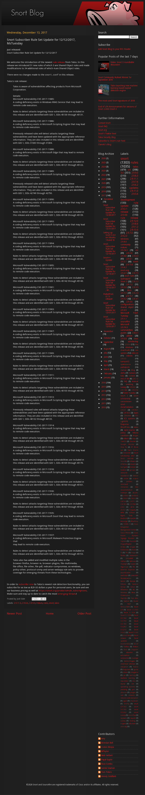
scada (135, 261)
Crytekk (123, 541)
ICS (136, 416)
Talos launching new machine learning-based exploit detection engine (124, 88)
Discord (133, 541)
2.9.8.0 (124, 241)
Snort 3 (124, 281)
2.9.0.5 (124, 273)
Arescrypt (124, 521)
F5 (121, 553)
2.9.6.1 (129, 259)
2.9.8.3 (134, 175)
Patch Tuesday (129, 393)
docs (129, 290)
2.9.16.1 (135, 410)
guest (136, 669)
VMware (133, 461)
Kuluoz (123, 584)
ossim (126, 479)
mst (133, 681)
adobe (129, 335)
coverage (135, 658)
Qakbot (126, 601)
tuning (123, 387)
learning (132, 675)
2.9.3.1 (124, 208)
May (106, 361)
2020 (103, 183)
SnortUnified (125, 644)
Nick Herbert (107, 755)
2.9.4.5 (124, 310)
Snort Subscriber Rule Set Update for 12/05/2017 (109, 321)
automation (125, 655)
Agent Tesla (126, 516)
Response (125, 424)
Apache (133, 518)
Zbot (125, 650)
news (136, 427)
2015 (103, 387)
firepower (126, 669)
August (107, 348)
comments (125, 658)
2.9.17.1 (132, 501)
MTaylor (105, 751)
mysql (123, 684)
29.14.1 (123, 510)
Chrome (127, 416)
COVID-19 (126, 524)
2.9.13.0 (134, 229)
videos (126, 438)
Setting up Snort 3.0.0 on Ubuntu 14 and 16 (109, 236)
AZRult (132, 513)
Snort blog (127, 635)
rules (46, 603)
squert (132, 718)
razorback (124, 484)
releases (131, 695)
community (125, 244)
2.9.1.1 (124, 318)
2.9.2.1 (124, 261)
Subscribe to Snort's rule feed (111, 141)
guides (124, 333)
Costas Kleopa (107, 747)
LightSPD (124, 421)
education (124, 667)
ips (124, 675)
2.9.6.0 (135, 256)
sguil (125, 701)
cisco (136, 338)
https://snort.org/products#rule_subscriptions (63, 590)
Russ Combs (106, 764)
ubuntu (135, 493)
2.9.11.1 (134, 178)
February (108, 373)
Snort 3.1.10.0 (132, 610)
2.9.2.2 (135, 281)
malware (132, 373)
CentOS (123, 441)
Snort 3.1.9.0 (133, 632)
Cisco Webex (126, 533)
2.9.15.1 (129, 296)
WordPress (125, 427)
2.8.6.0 (125, 498)
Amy (103, 738)
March (107, 369)
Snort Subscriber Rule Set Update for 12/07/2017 (109, 308)
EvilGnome (125, 550)
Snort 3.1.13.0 (126, 615)
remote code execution (129, 698)
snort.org (125, 270)
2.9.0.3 (123, 359)
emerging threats (67, 593)
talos (57, 603)
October (108, 338)
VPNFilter (124, 464)
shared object (127, 307)
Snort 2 (124, 396)
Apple (136, 413)
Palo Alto (134, 598)
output (135, 479)
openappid (125, 278)
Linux (133, 587)
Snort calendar (127, 458)
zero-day (124, 727)
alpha (123, 373)
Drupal (132, 547)
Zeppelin (134, 650)
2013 (103, 395)
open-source (129, 430)
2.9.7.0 (129, 232)
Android (124, 518)
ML (134, 590)
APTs (122, 513)
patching (124, 690)
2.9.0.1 (123, 410)
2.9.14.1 (124, 250)
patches (129, 481)
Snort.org (102, 130)
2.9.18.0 (126, 413)
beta (122, 376)
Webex (135, 647)
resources (124, 487)
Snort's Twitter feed (107, 133)
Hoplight (124, 564)
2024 (103, 166)
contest (132, 376)
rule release (59, 62)
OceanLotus (125, 595)
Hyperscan (125, 567)
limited (135, 476)
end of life (125, 379)
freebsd (123, 470)
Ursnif (136, 644)
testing (132, 721)
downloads (125, 350)
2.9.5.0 (129, 301)
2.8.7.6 (123, 501)
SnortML (124, 461)
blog (133, 370)
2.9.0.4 (127, 344)
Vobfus (126, 647)
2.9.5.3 (124, 299)
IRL (134, 567)
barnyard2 (125, 361)
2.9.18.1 (123, 504)
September (108, 342)
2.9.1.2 (134, 226)
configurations (127, 304)
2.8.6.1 (135, 333)
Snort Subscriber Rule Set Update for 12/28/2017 (109, 210)
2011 (103, 403)
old (132, 684)
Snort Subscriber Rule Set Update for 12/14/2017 (109, 269)
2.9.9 (122, 507)
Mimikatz (124, 592)
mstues (39, 603)
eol (136, 250)
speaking (129, 384)
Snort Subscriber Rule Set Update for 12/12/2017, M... (109, 284)
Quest (135, 601)
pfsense (124, 692)
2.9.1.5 (135, 379)
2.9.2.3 (124, 235)
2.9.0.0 (124, 338)
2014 (103, 391)
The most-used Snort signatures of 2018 (116, 100)
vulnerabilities (127, 330)
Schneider (127, 453)
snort (51, 603)
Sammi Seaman (108, 768)
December (108, 199)
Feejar (133, 553)
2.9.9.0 (32, 603)
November (108, 331)
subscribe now (26, 584)
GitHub (123, 561)
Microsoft (125, 324)
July (106, 353)
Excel (134, 550)
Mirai (133, 592)
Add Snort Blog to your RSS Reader (114, 49)
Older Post (84, 613)
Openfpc (124, 598)
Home (50, 613)
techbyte (124, 493)
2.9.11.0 (17, 603)
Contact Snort (104, 123)
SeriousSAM (125, 607)
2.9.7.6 (134, 181)
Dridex (123, 547)
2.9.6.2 (134, 184)
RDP (129, 604)
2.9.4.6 (124, 214)
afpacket (129, 652)
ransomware (126, 401)
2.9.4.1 (135, 299)
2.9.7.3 (124, 293)
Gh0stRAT (129, 558)
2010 (103, 407)
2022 (103, 175)
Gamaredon (133, 556)
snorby (126, 704)
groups (132, 470)
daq (136, 344)
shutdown (134, 701)
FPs (126, 553)
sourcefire (125, 321)
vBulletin (132, 724)
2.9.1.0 (124, 287)
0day (134, 439)
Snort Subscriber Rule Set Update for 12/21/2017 (109, 224)
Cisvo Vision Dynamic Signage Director (129, 535)
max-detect (125, 681)
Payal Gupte (106, 759)
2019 (103, 187)
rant (122, 695)
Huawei (133, 564)
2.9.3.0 (129, 253)
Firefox (123, 556)
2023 (103, 171)
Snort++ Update (107, 258)
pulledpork (125, 367)
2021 (103, 179)
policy (123, 433)
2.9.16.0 (124, 327)
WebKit (133, 464)
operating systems (128, 687)
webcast (134, 353)
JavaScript (124, 575)
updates (133, 187)
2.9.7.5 (135, 273)
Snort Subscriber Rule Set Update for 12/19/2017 (109, 249)
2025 (103, 162)
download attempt (128, 664)
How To (124, 447)
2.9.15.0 (129, 264)
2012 (103, 399)
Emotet (132, 441)
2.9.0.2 (132, 387)
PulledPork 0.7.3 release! (108, 296)
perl (133, 690)
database (129, 347)
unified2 (135, 496)
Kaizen (123, 581)
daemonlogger (129, 661)
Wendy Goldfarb (108, 776)
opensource (125, 364)
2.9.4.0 (124, 256)
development (128, 199)
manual (135, 381)
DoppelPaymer (126, 544)
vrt (129, 169)
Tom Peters (106, 772)
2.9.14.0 (124, 390)
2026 (103, 158)
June (106, 357)
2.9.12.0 (134, 220)
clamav (124, 370)
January (107, 377)
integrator (134, 672)
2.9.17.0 (135, 390)
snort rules (129, 276)
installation (125, 476)
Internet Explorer (128, 570)
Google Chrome (127, 444)
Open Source (132, 450)
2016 (103, 382)
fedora (135, 667)
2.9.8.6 (25, 603)
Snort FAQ (102, 126)
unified (126, 496)
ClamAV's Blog (104, 144)
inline (125, 672)
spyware (124, 718)
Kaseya (132, 581)
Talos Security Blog (107, 137)
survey (123, 721)
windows (125, 239)
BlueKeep (134, 521)
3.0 (122, 172)
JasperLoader (125, 573)
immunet (124, 473)
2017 (103, 195)
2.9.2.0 (135, 293)
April (106, 365)
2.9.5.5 (135, 287)
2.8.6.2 (133, 498)
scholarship (133, 341)
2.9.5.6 (134, 193)
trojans (123, 724)
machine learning (128, 678)
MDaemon (124, 590)
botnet (133, 467)
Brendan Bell (107, 743)
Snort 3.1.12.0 (129, 613)
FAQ (125, 381)
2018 (103, 191)
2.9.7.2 (129, 284)
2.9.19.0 (133, 504)
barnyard (124, 467)
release (124, 211)
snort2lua (132, 715)
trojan (135, 436)
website (129, 356)
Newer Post (14, 613)
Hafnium (132, 561)
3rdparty (132, 510)
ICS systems (129, 418)
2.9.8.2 (124, 267)
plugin (132, 692)
